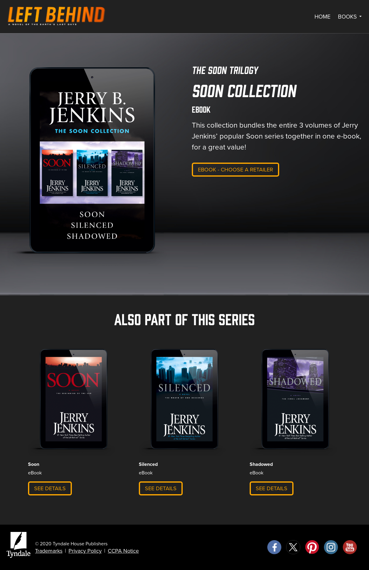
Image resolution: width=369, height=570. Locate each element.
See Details (50, 488)
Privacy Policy (85, 550)
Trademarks (48, 550)
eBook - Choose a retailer (235, 169)
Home (323, 16)
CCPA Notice (123, 550)
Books (350, 16)
